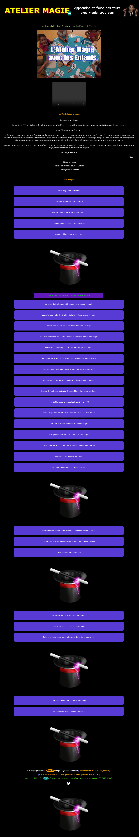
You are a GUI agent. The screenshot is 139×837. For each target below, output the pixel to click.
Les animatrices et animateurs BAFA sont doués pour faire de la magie (69, 541)
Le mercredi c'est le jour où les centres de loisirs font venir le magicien (69, 445)
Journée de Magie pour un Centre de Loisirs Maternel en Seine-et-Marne (69, 358)
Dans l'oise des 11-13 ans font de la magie (69, 626)
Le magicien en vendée (69, 170)
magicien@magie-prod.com (62, 771)
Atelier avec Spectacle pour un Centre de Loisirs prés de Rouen (68, 347)
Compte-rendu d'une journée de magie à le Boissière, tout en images (68, 380)
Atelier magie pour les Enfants (69, 191)
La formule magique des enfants (69, 552)
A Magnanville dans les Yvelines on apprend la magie (69, 434)
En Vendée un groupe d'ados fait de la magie (68, 615)
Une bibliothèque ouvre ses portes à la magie (69, 700)
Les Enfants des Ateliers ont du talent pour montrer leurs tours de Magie (69, 530)
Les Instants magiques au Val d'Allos (68, 456)
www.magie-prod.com (35, 771)
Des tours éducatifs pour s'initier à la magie (69, 223)
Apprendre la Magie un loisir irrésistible (68, 201)
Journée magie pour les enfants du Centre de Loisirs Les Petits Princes (68, 413)
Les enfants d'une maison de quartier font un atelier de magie (68, 326)
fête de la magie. (69, 162)
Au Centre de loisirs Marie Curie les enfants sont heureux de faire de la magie (69, 337)
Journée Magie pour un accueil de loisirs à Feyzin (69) (69, 402)
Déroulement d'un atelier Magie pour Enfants (68, 212)
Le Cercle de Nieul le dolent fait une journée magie (69, 424)
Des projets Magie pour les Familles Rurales (68, 467)
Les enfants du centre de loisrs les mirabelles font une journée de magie (69, 315)
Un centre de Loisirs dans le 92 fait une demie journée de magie (69, 304)
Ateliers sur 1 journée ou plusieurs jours (69, 234)
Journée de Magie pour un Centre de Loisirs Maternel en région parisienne (68, 391)
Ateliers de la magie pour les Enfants (69, 166)
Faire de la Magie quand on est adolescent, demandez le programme (68, 637)
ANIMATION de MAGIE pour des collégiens (69, 711)
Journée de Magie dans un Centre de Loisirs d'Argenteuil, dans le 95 (68, 369)
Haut (131, 157)
